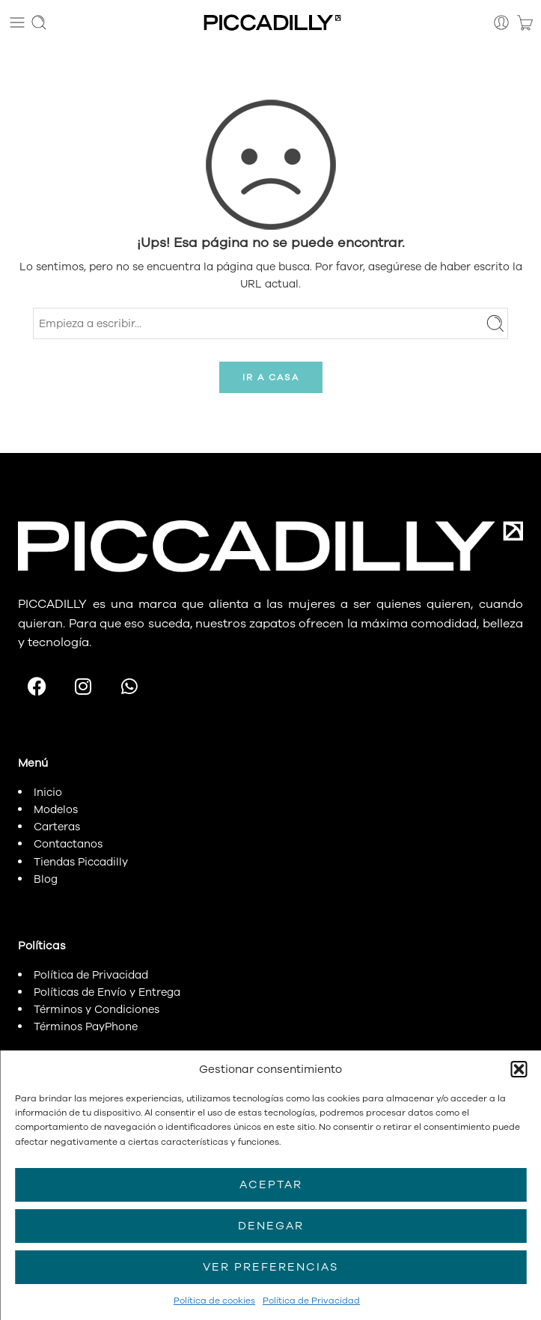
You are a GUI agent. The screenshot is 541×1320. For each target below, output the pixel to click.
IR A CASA (270, 377)
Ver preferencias (270, 1266)
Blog (46, 879)
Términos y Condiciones (96, 1009)
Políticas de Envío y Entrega (107, 992)
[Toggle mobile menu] (17, 22)
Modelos (56, 809)
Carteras (57, 826)
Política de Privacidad (311, 1301)
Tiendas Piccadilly (81, 861)
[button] (518, 1069)
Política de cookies (214, 1301)
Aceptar (270, 1184)
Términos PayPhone (86, 1026)
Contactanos (68, 843)
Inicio (48, 792)
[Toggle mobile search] (39, 22)
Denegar (271, 1225)
